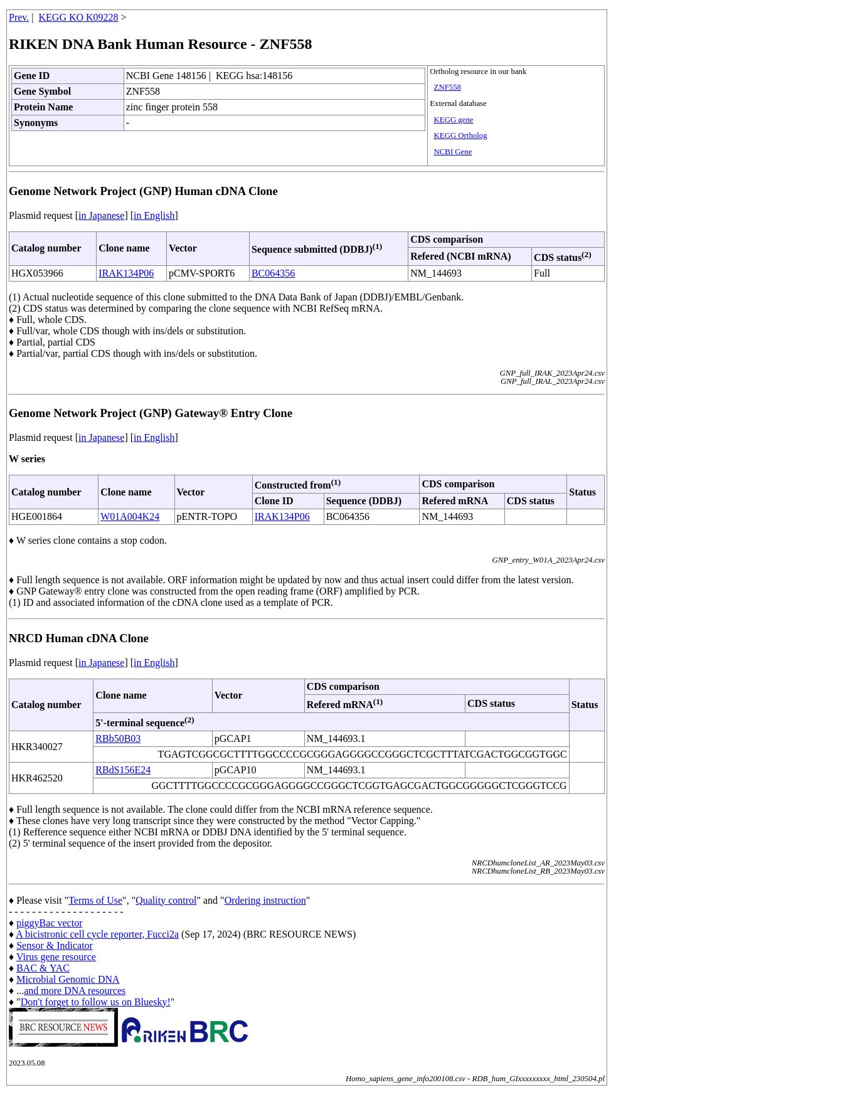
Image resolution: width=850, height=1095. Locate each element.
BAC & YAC (43, 968)
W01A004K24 (129, 516)
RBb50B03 (118, 738)
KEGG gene (454, 119)
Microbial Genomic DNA (67, 979)
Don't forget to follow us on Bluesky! (96, 1002)
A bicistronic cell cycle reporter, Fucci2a (97, 934)
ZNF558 (447, 87)
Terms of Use (95, 900)
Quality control (165, 900)
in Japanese (101, 215)
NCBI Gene (453, 151)
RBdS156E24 (123, 769)
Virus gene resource (56, 956)
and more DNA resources (74, 990)
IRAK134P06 (126, 273)
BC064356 (273, 273)
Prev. (19, 17)
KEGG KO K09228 (79, 17)
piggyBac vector (49, 923)
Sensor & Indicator (54, 945)
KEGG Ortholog (460, 135)
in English (154, 215)
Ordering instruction (265, 900)
